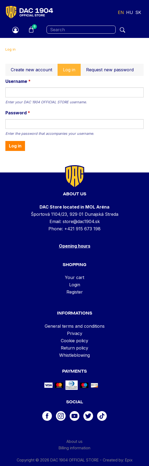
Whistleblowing (74, 355)
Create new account (31, 69)
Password (17, 112)
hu (129, 12)
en (121, 12)
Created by (113, 460)
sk (138, 12)
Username (18, 81)
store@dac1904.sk (81, 221)
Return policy (74, 348)
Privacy (74, 333)
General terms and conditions (75, 326)
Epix (129, 460)
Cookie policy (74, 340)
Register (74, 292)
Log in (72, 71)
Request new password (110, 69)
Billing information (74, 448)
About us (74, 441)
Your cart (74, 277)
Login (74, 284)
